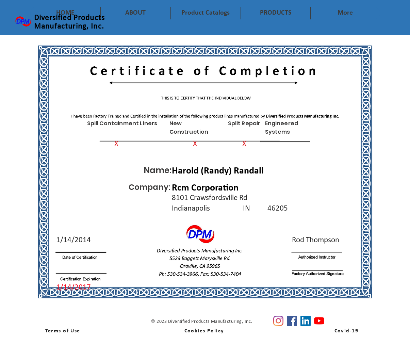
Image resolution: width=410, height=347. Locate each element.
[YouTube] (319, 321)
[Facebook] (292, 321)
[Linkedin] (305, 321)
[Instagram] (278, 321)
